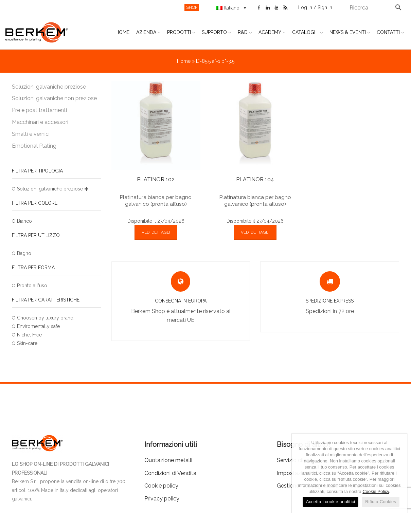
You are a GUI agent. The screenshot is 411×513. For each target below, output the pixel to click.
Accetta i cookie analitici (330, 501)
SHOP (191, 7)
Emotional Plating (34, 146)
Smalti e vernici (31, 134)
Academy (271, 32)
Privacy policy (161, 498)
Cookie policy (161, 485)
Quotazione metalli (168, 460)
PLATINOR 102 (156, 179)
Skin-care (27, 343)
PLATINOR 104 (255, 179)
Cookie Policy (375, 491)
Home (122, 32)
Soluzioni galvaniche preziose (49, 87)
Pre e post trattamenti (39, 110)
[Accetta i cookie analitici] (398, 473)
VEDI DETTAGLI (156, 232)
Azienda (148, 32)
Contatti (390, 32)
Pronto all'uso (32, 285)
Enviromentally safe (38, 326)
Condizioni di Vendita (170, 473)
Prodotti (181, 32)
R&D (245, 32)
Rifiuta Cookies (380, 501)
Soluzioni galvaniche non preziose (54, 98)
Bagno (24, 253)
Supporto (216, 32)
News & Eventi (349, 32)
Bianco (24, 221)
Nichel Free (29, 334)
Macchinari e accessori (40, 122)
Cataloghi (307, 32)
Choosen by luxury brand (45, 317)
